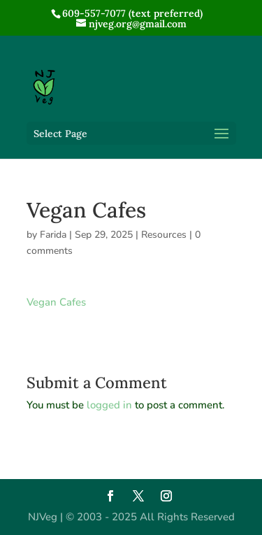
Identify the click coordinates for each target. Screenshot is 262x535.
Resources (164, 234)
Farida (53, 234)
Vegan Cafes (56, 302)
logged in (109, 405)
